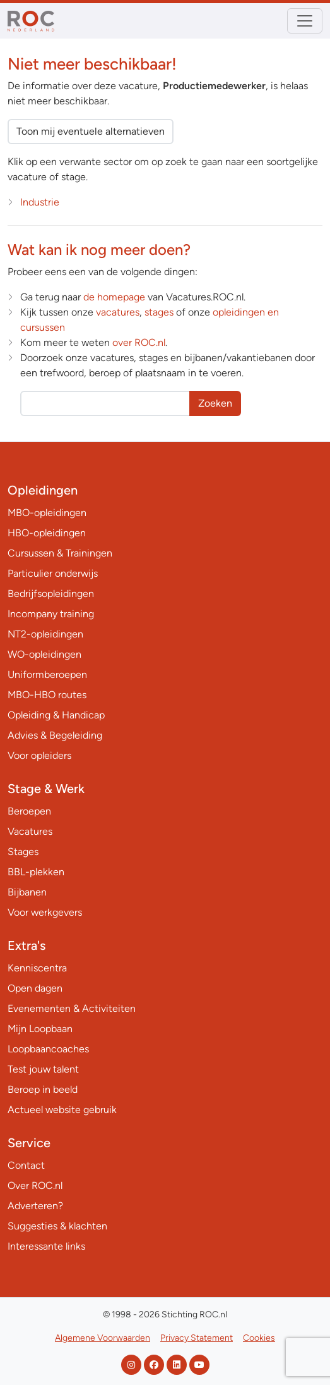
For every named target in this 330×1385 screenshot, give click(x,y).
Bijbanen (27, 892)
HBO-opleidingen (47, 533)
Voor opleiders (39, 755)
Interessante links (46, 1246)
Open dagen (35, 988)
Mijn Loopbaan (40, 1029)
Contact (26, 1165)
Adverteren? (35, 1206)
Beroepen (29, 811)
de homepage (114, 297)
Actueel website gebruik (62, 1110)
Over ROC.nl (35, 1185)
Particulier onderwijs (53, 573)
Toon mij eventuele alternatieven (90, 131)
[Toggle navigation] (304, 21)
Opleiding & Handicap (56, 715)
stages (159, 312)
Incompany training (51, 614)
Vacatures (30, 831)
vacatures (117, 312)
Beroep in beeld (43, 1089)
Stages (23, 852)
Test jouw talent (43, 1069)
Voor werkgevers (45, 912)
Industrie (39, 202)
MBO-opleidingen (47, 513)
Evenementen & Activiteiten (72, 1008)
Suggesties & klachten (57, 1226)
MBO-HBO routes (47, 695)
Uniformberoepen (47, 674)
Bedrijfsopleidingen (51, 594)
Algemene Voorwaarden (102, 1338)
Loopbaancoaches (48, 1049)
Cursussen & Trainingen (60, 553)
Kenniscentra (37, 968)
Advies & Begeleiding (55, 735)
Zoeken (215, 403)
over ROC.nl (138, 342)
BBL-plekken (36, 872)
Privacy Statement (196, 1338)
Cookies (259, 1338)
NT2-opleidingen (45, 634)
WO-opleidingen (44, 654)
